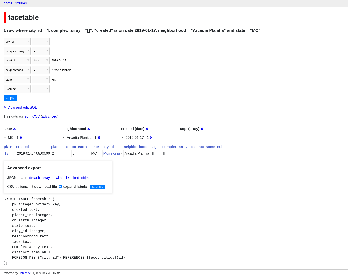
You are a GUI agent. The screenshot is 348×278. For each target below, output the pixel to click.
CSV (36, 116)
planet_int (59, 147)
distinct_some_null (207, 147)
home (8, 3)
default (34, 178)
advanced (49, 116)
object (86, 178)
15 (6, 153)
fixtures (21, 3)
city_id (108, 147)
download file (43, 187)
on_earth (79, 147)
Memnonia (111, 153)
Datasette (25, 273)
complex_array (175, 147)
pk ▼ (8, 147)
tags (155, 147)
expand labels (73, 187)
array (46, 178)
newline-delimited (65, 178)
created (22, 147)
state (95, 147)
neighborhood (136, 147)
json (27, 116)
